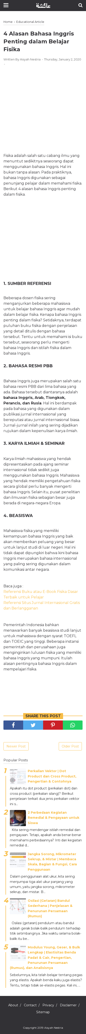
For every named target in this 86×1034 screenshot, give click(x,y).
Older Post (70, 746)
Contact (30, 1005)
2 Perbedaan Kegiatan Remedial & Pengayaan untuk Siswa (53, 817)
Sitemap (43, 1012)
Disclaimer (68, 1005)
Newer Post (16, 746)
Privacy (48, 1005)
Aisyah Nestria (53, 1027)
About (13, 1005)
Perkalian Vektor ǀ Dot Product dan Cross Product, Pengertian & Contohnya (52, 776)
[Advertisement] (43, 104)
